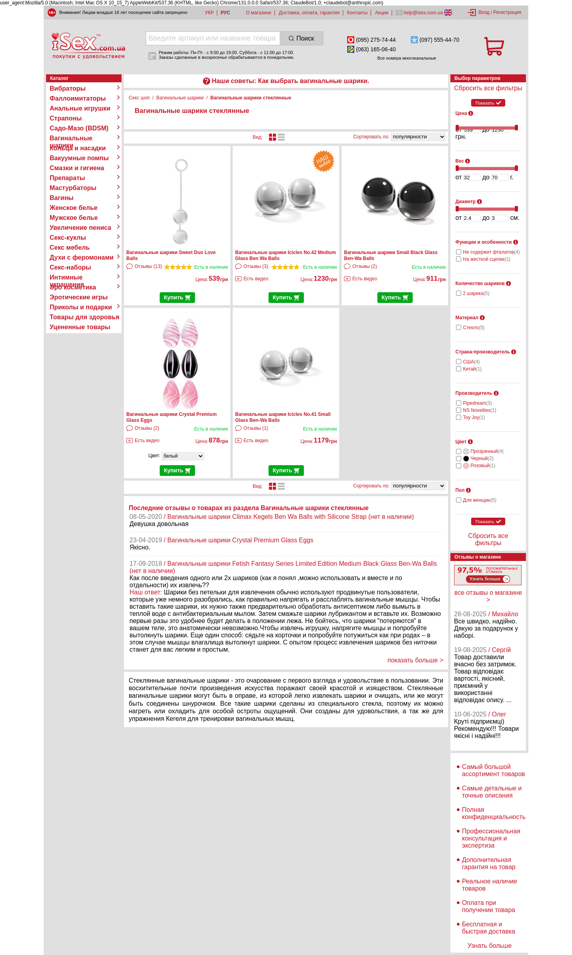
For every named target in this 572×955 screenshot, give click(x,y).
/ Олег (497, 714)
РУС (225, 13)
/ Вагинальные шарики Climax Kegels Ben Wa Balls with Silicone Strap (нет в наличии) (289, 516)
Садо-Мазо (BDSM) (79, 128)
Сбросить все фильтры (488, 88)
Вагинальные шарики (71, 138)
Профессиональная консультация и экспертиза (491, 838)
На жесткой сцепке (487, 259)
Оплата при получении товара (488, 906)
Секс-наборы (70, 267)
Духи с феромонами (82, 257)
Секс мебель (70, 247)
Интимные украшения (67, 277)
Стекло (474, 327)
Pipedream (477, 403)
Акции (381, 13)
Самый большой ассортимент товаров (493, 770)
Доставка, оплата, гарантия (309, 13)
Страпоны (66, 118)
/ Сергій (499, 649)
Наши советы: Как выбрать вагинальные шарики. (290, 81)
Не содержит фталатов (491, 252)
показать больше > (415, 660)
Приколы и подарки (81, 307)
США (471, 362)
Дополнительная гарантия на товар (489, 863)
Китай (472, 369)
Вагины (61, 197)
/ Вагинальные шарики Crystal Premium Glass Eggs (238, 540)
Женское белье (74, 207)
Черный (482, 458)
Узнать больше (490, 945)
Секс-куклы (68, 237)
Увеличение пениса (80, 227)
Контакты (357, 13)
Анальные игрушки (80, 108)
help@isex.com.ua (423, 13)
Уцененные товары (80, 327)
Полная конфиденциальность (494, 813)
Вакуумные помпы (79, 158)
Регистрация (507, 12)
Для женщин (480, 500)
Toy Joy (474, 417)
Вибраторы (68, 88)
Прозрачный (487, 451)
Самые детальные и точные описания (492, 792)
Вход (484, 12)
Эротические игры (79, 297)
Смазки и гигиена (77, 168)
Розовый (483, 465)
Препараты (67, 178)
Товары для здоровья (84, 317)
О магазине (258, 13)
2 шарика (476, 293)
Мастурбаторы (73, 187)
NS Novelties (480, 410)
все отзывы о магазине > (488, 596)
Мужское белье (74, 217)
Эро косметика (73, 287)
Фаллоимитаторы (78, 98)
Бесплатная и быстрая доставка (488, 928)
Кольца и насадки (78, 148)
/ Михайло (503, 614)
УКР (209, 13)
